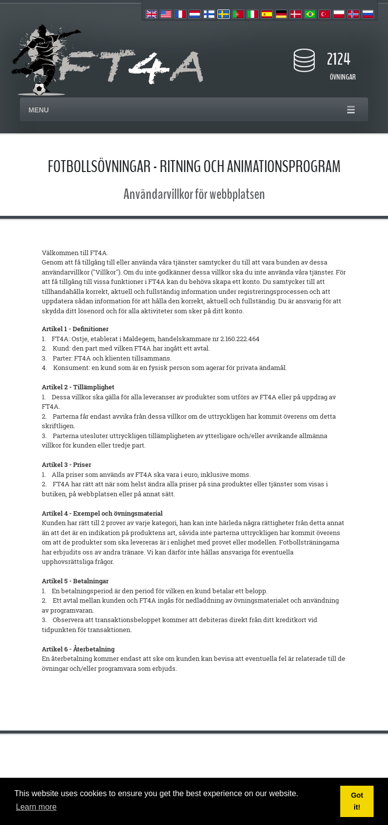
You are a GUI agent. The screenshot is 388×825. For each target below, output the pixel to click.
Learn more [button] (36, 807)
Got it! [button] (357, 801)
